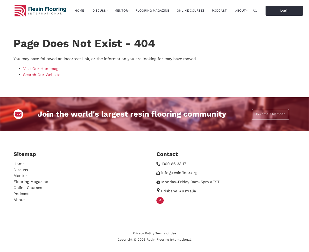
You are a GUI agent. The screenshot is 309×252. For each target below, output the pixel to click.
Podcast (219, 10)
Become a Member (266, 111)
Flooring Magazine (152, 10)
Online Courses (190, 10)
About (240, 10)
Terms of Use (165, 233)
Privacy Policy (143, 233)
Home (79, 10)
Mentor (121, 10)
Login (270, 8)
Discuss (99, 10)
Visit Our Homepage (42, 68)
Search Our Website (41, 74)
